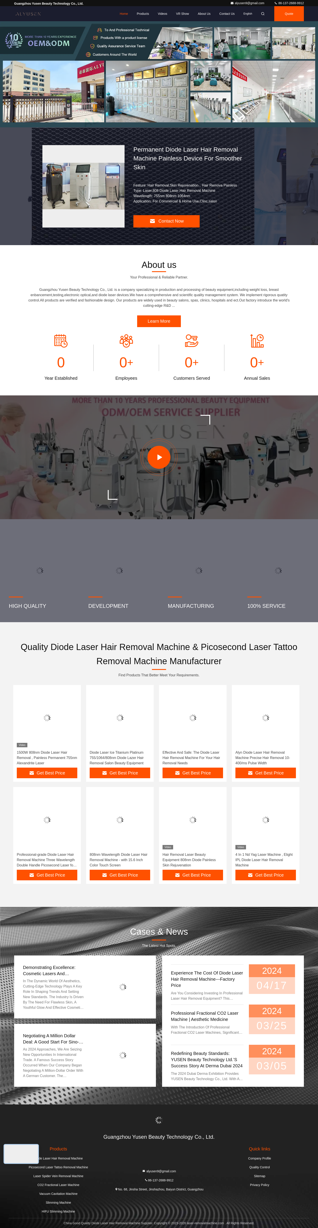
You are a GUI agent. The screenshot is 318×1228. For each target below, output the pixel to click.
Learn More (159, 321)
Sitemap (259, 1176)
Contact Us (227, 13)
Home (124, 13)
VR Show (182, 13)
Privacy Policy (259, 1185)
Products (143, 13)
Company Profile (259, 1158)
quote (289, 13)
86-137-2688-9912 (289, 3)
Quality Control (259, 1167)
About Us (204, 13)
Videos (162, 13)
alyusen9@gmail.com (247, 3)
